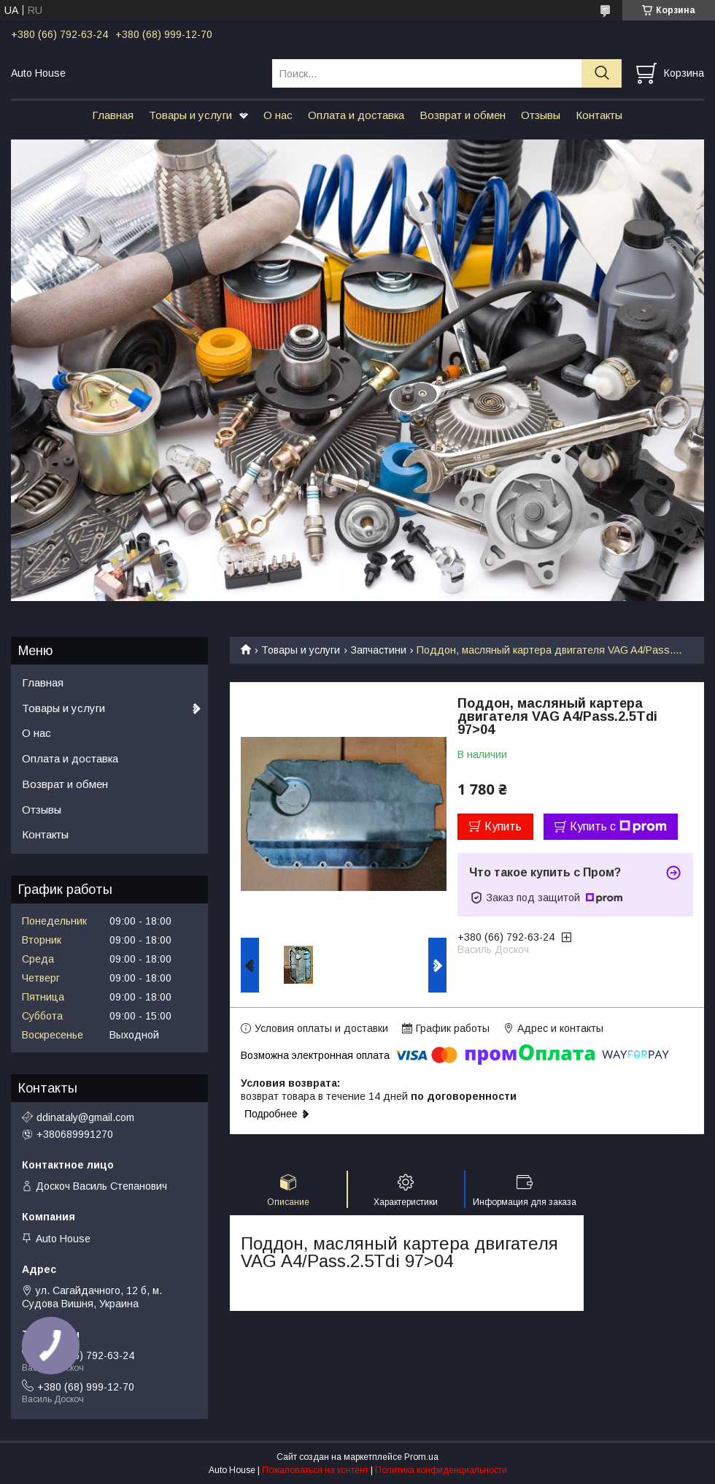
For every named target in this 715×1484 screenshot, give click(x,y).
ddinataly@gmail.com (85, 1117)
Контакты (599, 115)
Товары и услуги (190, 115)
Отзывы (540, 115)
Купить (503, 826)
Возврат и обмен (463, 115)
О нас (278, 115)
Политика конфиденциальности (441, 1470)
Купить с (618, 826)
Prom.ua (421, 1457)
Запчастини (378, 650)
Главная (113, 115)
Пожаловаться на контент (315, 1470)
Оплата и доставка (356, 115)
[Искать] (601, 73)
